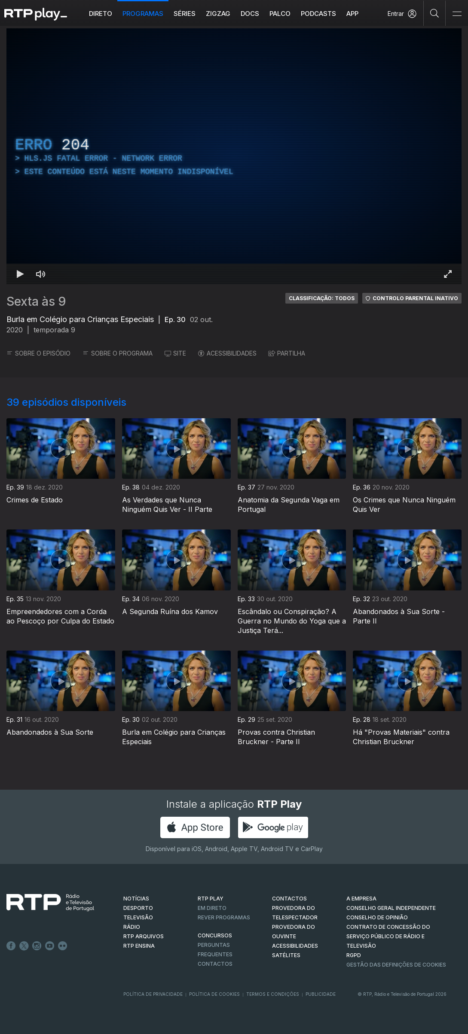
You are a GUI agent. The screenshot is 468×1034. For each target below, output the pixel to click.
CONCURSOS (215, 935)
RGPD (353, 955)
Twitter (24, 946)
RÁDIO (131, 927)
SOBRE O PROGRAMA (118, 353)
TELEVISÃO (138, 917)
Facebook (11, 946)
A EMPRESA (361, 898)
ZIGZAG (218, 13)
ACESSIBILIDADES (227, 353)
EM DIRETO (212, 908)
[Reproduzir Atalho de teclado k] (20, 274)
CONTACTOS (289, 898)
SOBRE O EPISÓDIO (38, 353)
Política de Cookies (214, 994)
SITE (175, 353)
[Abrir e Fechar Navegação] (457, 14)
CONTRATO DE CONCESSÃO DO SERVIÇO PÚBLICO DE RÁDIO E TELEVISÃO (388, 936)
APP (352, 13)
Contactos (215, 964)
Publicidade (321, 994)
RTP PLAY (210, 898)
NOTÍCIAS (136, 898)
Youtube (50, 946)
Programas (142, 13)
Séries (185, 13)
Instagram (37, 946)
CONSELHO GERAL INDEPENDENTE (391, 908)
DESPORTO (138, 908)
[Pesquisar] (435, 13)
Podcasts (318, 13)
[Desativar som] (41, 274)
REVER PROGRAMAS (224, 917)
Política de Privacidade (153, 994)
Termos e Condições (272, 994)
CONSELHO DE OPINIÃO (377, 917)
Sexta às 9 (36, 301)
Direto (100, 13)
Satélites (286, 955)
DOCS (250, 13)
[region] (234, 156)
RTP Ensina (139, 946)
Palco (280, 13)
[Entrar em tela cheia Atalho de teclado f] (447, 274)
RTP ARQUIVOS (143, 936)
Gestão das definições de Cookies (396, 964)
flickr (62, 946)
